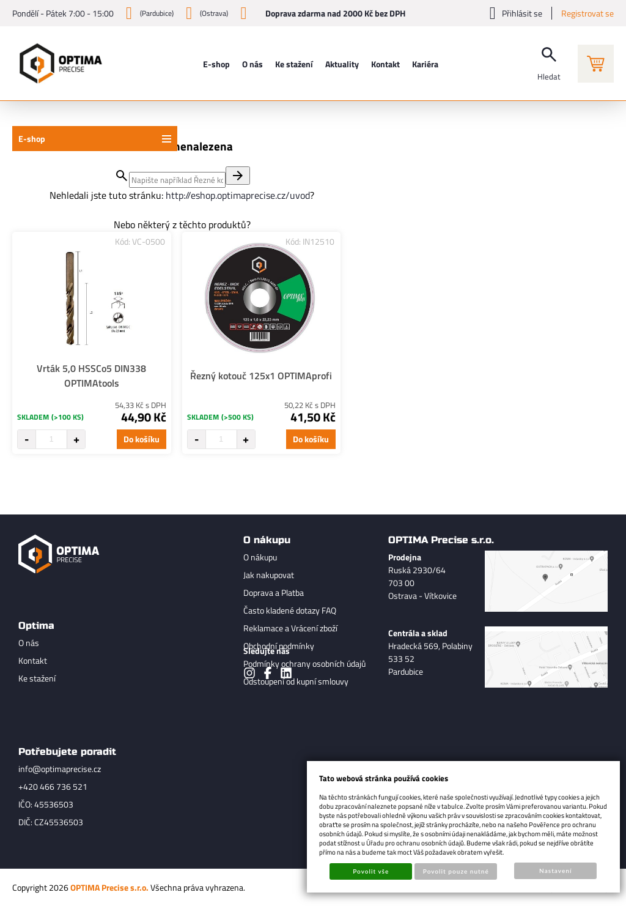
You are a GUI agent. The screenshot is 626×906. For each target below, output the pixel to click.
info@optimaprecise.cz (59, 768)
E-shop (31, 138)
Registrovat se (587, 13)
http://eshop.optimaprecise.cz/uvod (238, 195)
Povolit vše (371, 871)
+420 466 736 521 (52, 786)
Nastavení (555, 870)
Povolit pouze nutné (456, 871)
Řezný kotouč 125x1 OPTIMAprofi (261, 375)
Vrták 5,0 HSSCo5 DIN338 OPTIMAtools (91, 375)
